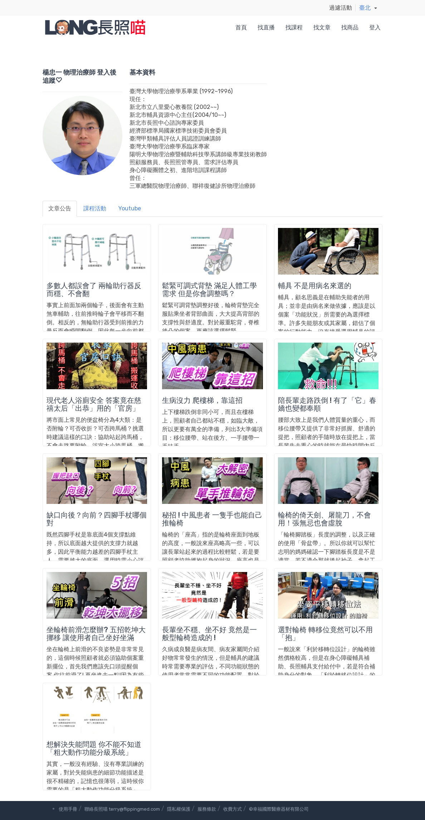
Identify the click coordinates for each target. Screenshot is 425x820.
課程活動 (94, 208)
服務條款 (206, 809)
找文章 (322, 27)
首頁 (241, 27)
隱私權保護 (178, 809)
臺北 (365, 7)
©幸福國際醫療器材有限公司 (279, 809)
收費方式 (232, 809)
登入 (375, 27)
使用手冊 (68, 809)
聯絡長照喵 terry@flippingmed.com (122, 809)
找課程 (294, 27)
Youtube (129, 208)
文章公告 (59, 208)
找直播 (266, 27)
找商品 (349, 27)
